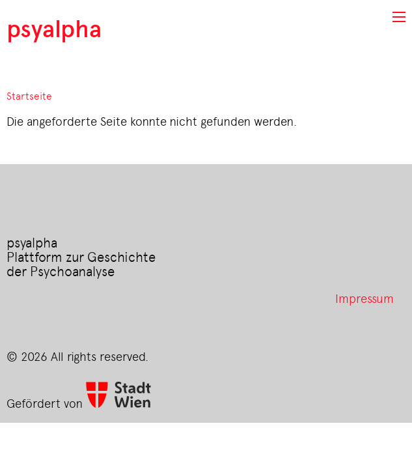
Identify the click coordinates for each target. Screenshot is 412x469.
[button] (398, 17)
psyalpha (54, 27)
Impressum (364, 298)
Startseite (29, 96)
